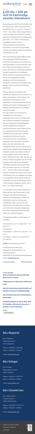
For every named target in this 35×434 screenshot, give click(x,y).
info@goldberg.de (14, 258)
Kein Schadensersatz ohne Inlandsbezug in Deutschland (17, 296)
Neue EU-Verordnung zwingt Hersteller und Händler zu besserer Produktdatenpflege (17, 289)
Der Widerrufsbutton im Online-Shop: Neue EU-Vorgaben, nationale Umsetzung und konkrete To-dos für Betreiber (17, 304)
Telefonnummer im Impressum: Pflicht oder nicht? (17, 283)
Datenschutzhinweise (9, 427)
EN (26, 4)
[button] (3, 431)
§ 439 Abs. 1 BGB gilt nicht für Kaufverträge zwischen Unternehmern (16, 15)
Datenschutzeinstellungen (11, 424)
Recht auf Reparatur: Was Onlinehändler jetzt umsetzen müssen (16, 276)
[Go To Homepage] (12, 5)
